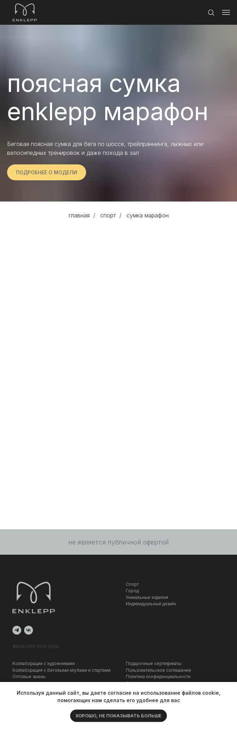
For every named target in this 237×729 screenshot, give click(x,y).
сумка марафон (147, 215)
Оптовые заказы (29, 676)
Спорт (132, 584)
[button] (211, 12)
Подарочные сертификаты (153, 663)
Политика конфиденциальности (158, 676)
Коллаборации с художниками (43, 663)
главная (79, 215)
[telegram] (16, 630)
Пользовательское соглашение (158, 670)
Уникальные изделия (147, 597)
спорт (108, 215)
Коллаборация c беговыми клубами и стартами (61, 670)
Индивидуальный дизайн (151, 603)
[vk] (28, 630)
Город (132, 590)
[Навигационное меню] (226, 12)
